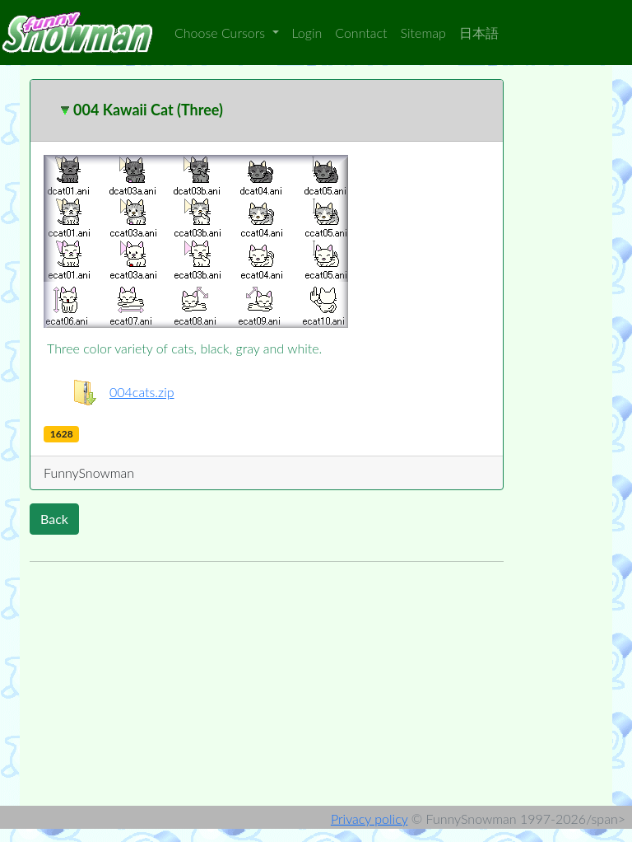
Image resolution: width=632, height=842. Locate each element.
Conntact (361, 32)
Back (54, 518)
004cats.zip (141, 392)
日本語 (479, 32)
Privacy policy (369, 818)
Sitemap (423, 32)
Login (307, 32)
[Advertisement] (267, 690)
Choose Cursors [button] (221, 32)
